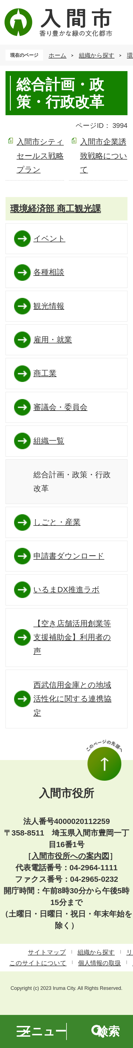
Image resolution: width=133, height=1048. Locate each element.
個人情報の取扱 (99, 963)
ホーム (57, 55)
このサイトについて (37, 963)
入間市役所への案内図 (70, 856)
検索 (108, 1031)
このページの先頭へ (104, 760)
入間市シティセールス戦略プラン (40, 156)
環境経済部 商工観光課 (55, 209)
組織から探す (97, 55)
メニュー (42, 1031)
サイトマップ (47, 952)
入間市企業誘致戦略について (103, 156)
